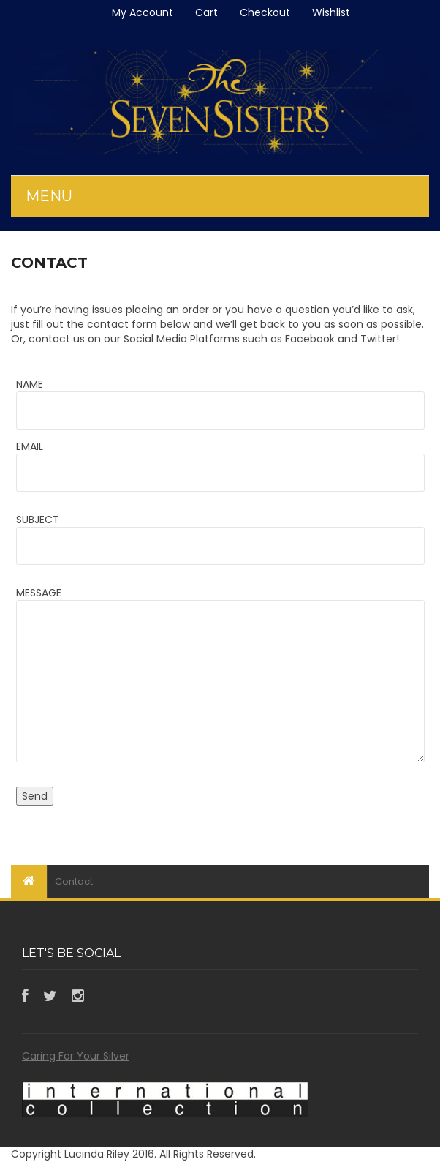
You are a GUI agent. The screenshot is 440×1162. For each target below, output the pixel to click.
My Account (142, 12)
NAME (29, 384)
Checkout (265, 12)
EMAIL (29, 446)
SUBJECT (37, 519)
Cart (206, 12)
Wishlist (331, 12)
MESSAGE (38, 592)
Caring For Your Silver (75, 1056)
